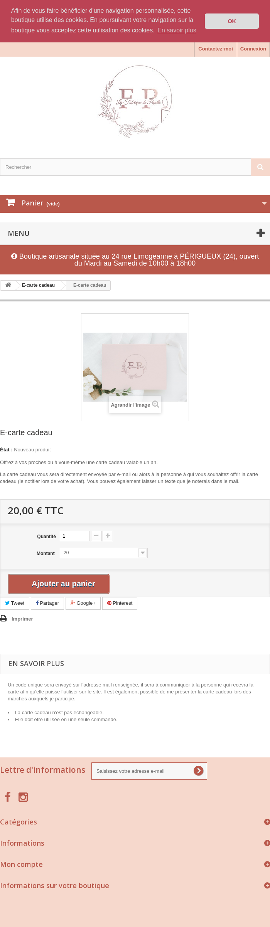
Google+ (83, 603)
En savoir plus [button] (176, 30)
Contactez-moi (215, 49)
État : (6, 450)
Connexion (253, 49)
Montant (46, 553)
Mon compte (21, 863)
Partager (47, 603)
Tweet (14, 603)
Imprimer (22, 618)
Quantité (46, 536)
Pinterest (120, 603)
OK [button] (232, 21)
